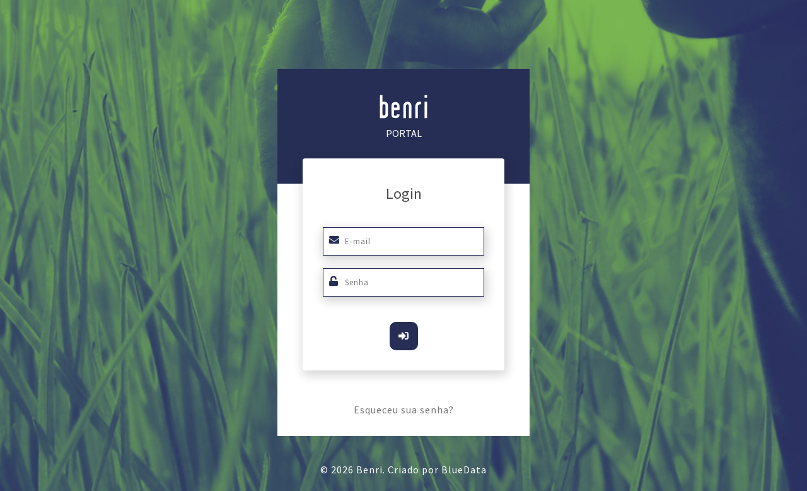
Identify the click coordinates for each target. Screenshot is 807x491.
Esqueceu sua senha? (404, 409)
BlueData (464, 469)
